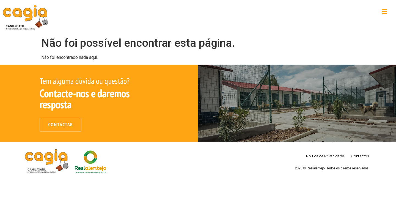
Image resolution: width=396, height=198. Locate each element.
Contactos (360, 156)
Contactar (60, 124)
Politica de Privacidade (325, 156)
